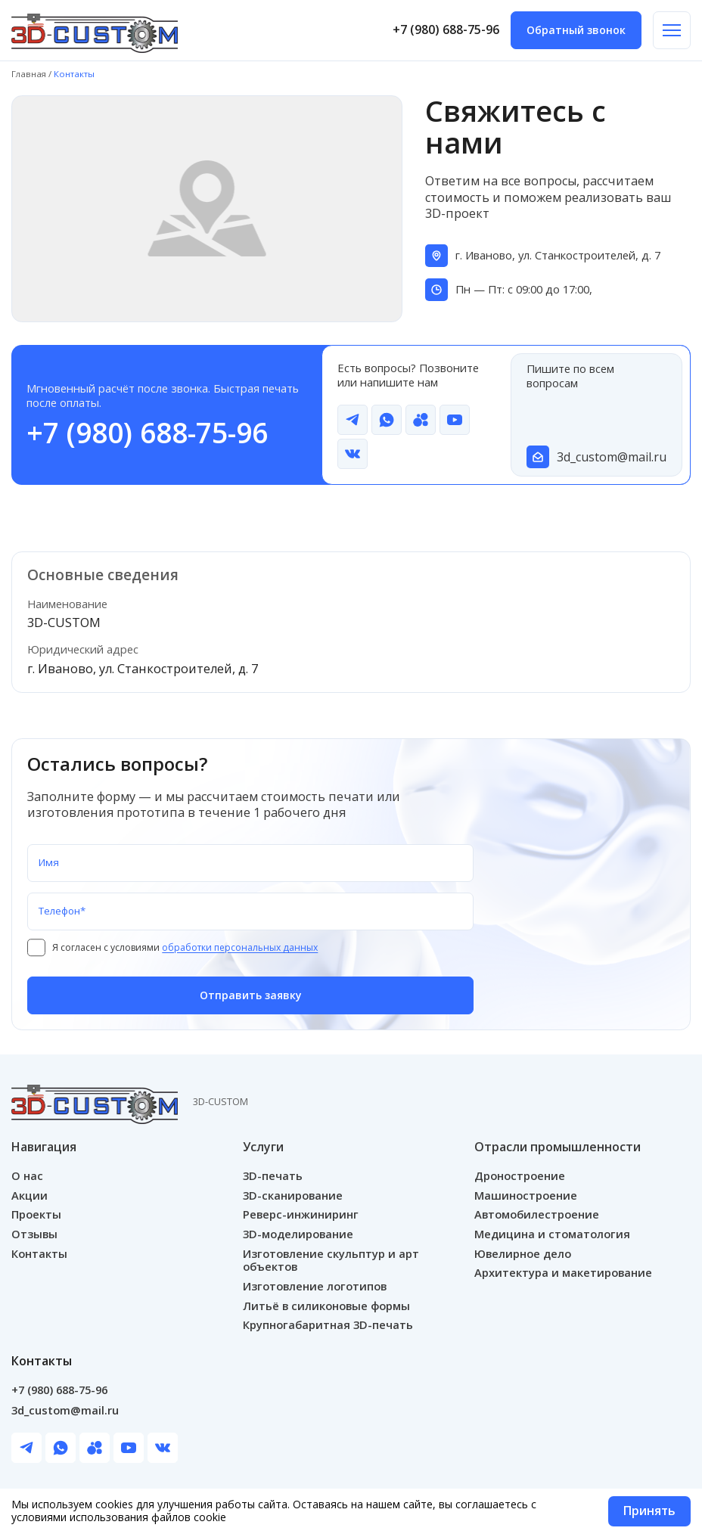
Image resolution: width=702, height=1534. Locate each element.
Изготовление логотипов (315, 1286)
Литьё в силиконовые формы (327, 1306)
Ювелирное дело (522, 1253)
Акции (29, 1195)
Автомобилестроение (536, 1215)
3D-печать (273, 1175)
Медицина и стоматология (552, 1234)
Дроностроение (519, 1175)
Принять (649, 1511)
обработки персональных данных (242, 948)
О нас (27, 1175)
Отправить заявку (251, 996)
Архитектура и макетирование (563, 1273)
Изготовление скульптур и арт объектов (331, 1260)
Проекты (36, 1215)
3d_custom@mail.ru (608, 457)
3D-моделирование (298, 1234)
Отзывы (34, 1234)
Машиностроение (525, 1195)
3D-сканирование (293, 1195)
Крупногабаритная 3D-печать (328, 1325)
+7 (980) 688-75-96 (446, 30)
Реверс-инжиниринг (301, 1215)
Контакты (39, 1253)
